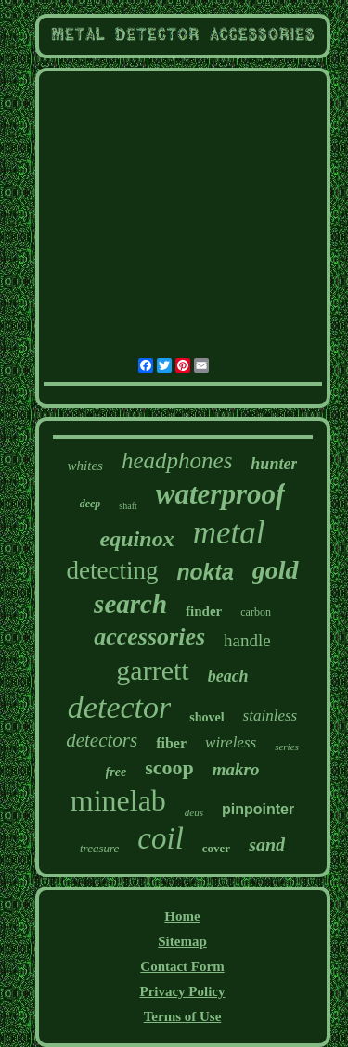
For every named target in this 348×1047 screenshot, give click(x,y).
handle (247, 640)
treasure (99, 848)
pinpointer (258, 809)
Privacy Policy (182, 991)
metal (229, 533)
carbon (255, 612)
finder (204, 611)
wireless (230, 742)
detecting (112, 570)
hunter (274, 463)
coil (160, 838)
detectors (101, 740)
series (287, 746)
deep (90, 503)
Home (182, 916)
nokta (204, 572)
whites (85, 465)
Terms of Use (183, 1016)
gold (275, 569)
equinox (137, 539)
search (130, 604)
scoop (169, 767)
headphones (177, 460)
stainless (270, 715)
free (116, 772)
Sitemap (182, 941)
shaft (127, 506)
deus (194, 812)
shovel (206, 717)
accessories (149, 636)
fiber (171, 743)
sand (267, 845)
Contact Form (182, 966)
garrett (152, 670)
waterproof (221, 494)
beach (228, 676)
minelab (118, 800)
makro (236, 769)
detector (119, 707)
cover (216, 848)
